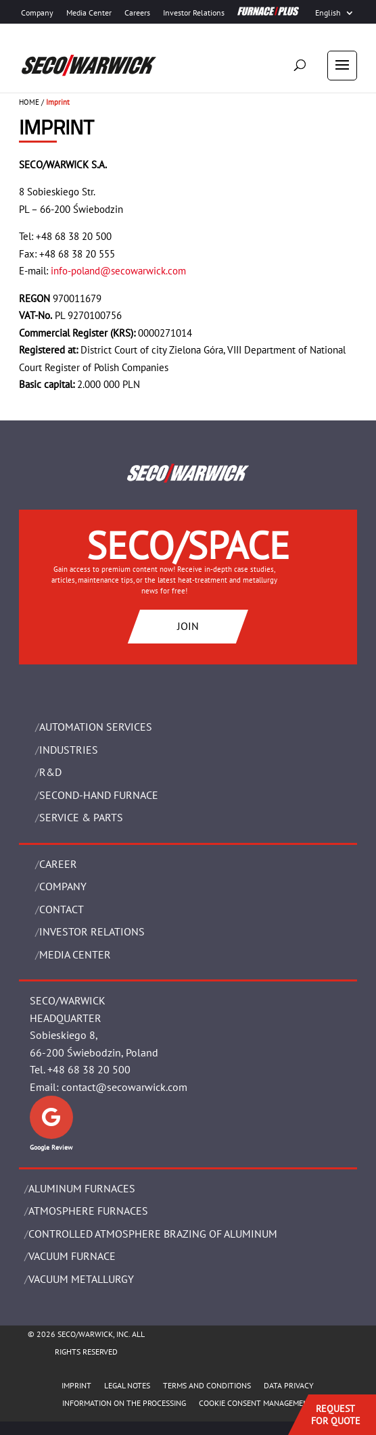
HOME (29, 102)
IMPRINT (76, 1385)
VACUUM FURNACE (72, 1256)
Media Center (89, 13)
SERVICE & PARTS (81, 817)
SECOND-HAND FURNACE (98, 795)
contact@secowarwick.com (124, 1087)
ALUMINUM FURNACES (81, 1188)
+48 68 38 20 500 (89, 1069)
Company (37, 13)
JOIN (188, 626)
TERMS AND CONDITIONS (207, 1385)
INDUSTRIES (68, 749)
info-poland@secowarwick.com (118, 270)
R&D (50, 772)
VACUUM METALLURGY (81, 1279)
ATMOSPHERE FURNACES (88, 1210)
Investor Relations (194, 13)
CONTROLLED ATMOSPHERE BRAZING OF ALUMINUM (152, 1233)
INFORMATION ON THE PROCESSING (124, 1403)
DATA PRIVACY (289, 1385)
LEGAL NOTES (127, 1385)
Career (58, 864)
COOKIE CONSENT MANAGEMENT (256, 1403)
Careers (137, 13)
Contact (61, 909)
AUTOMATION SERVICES (95, 726)
